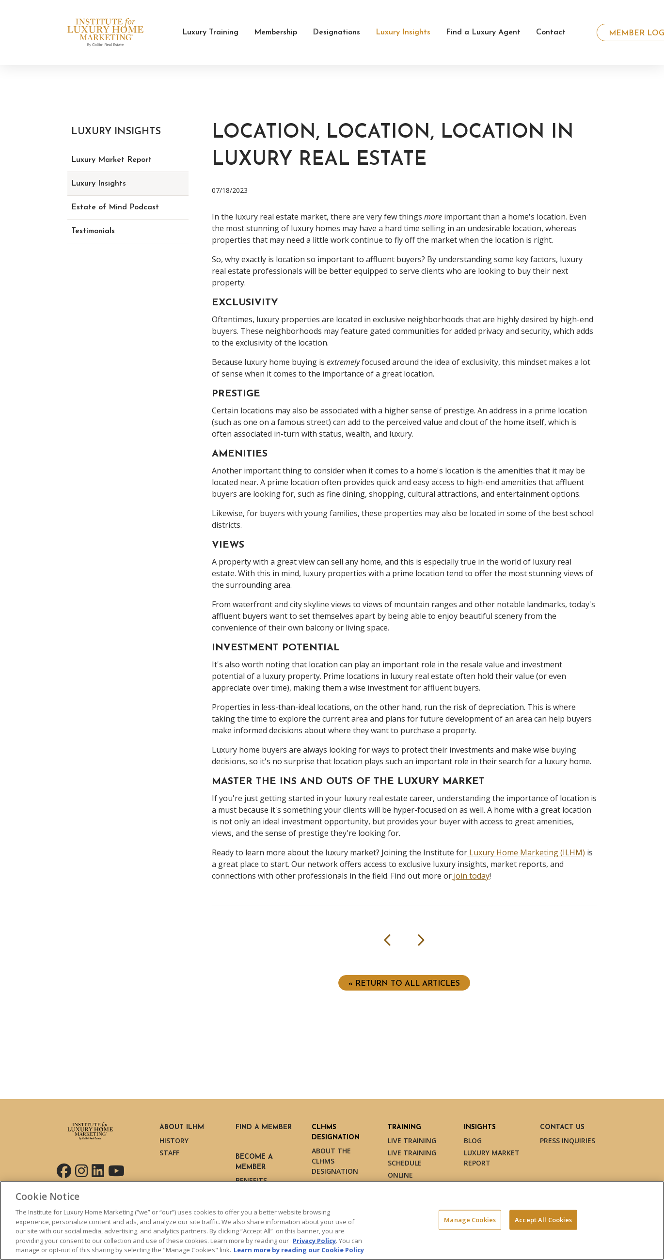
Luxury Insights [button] (403, 32)
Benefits (251, 1180)
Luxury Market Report (111, 160)
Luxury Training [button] (210, 32)
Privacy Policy (314, 1240)
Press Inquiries (567, 1140)
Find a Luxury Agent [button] (483, 32)
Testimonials (93, 231)
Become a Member (254, 1162)
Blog (473, 1140)
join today (471, 875)
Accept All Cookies (543, 1219)
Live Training (412, 1140)
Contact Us (562, 1127)
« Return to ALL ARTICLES (404, 984)
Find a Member (264, 1127)
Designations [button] (336, 32)
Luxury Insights (98, 184)
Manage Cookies (470, 1219)
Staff (169, 1152)
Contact (551, 32)
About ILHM (181, 1127)
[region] (332, 1220)
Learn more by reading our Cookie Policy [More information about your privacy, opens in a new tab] (299, 1249)
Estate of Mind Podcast (115, 207)
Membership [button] (275, 32)
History (174, 1140)
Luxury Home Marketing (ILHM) (526, 852)
